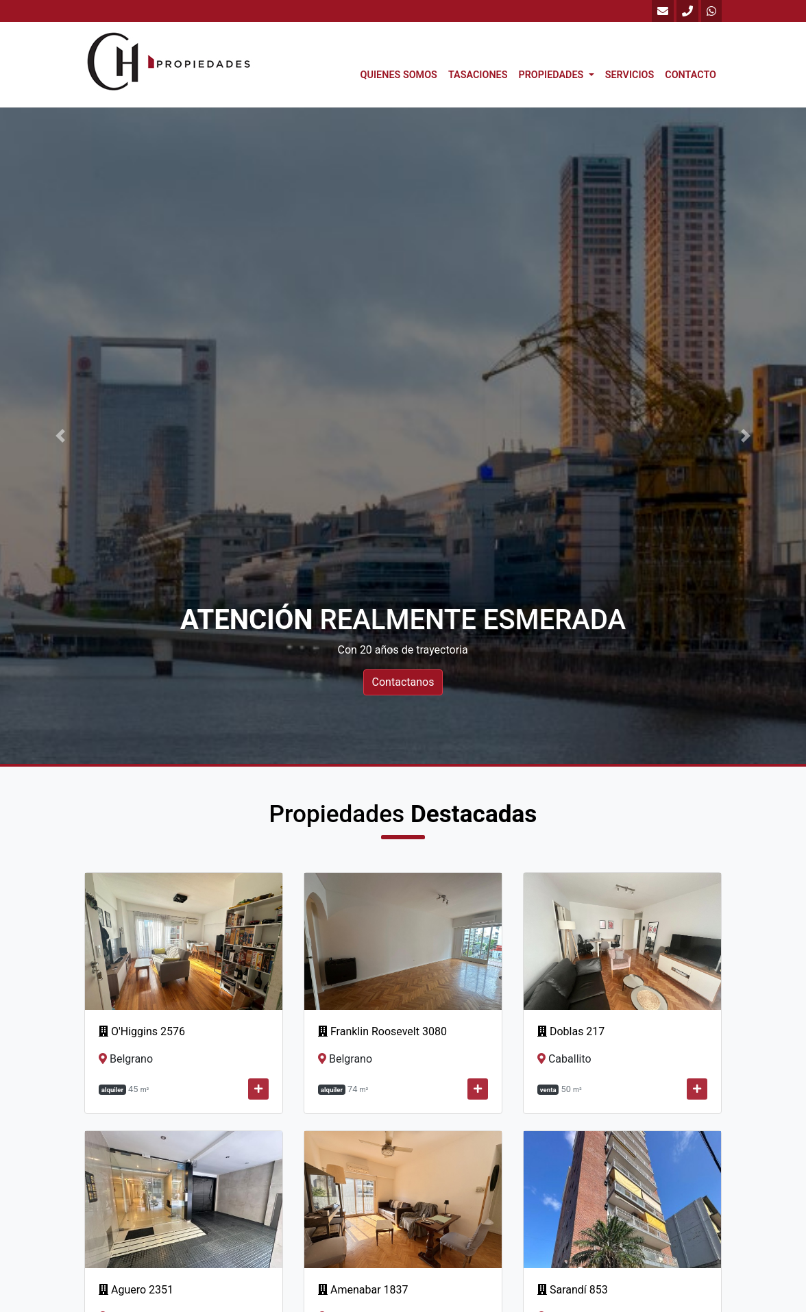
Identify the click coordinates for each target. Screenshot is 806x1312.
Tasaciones (478, 75)
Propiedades (551, 75)
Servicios (630, 75)
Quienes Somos (399, 75)
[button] (60, 436)
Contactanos (403, 682)
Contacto (690, 75)
